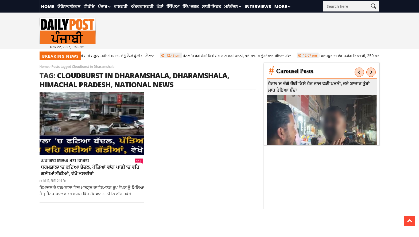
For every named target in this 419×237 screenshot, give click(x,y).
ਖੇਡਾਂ (160, 6)
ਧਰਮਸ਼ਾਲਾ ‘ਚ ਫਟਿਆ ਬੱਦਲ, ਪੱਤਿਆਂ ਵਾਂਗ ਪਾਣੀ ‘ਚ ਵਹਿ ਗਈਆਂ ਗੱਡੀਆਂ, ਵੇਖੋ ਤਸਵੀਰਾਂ (90, 170)
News (72, 160)
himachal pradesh (75, 84)
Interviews (258, 6)
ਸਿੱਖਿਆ (172, 6)
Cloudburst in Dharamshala (113, 75)
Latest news (48, 160)
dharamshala (200, 75)
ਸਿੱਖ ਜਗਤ (191, 6)
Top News (83, 160)
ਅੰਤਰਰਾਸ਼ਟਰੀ (142, 6)
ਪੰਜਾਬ (102, 6)
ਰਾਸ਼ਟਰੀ (120, 6)
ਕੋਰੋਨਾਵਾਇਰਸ (68, 6)
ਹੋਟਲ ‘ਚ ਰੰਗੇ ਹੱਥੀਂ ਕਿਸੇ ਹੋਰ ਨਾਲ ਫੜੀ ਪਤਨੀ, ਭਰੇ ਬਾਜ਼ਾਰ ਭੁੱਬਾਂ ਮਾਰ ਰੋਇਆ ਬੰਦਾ (227, 55)
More (280, 6)
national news (143, 84)
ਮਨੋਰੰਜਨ (231, 6)
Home (47, 6)
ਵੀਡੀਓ (89, 6)
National (62, 160)
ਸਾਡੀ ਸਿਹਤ (211, 6)
